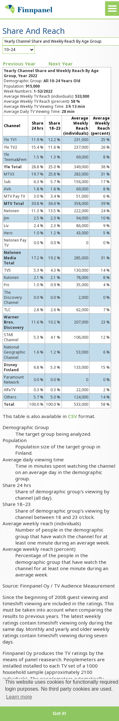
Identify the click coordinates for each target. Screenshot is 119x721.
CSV (72, 416)
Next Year (61, 63)
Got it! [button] (59, 713)
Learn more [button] (19, 696)
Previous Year (19, 63)
